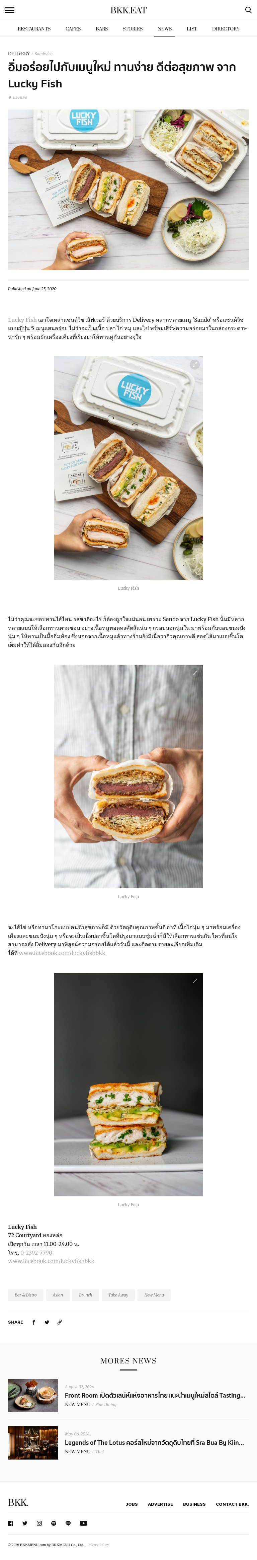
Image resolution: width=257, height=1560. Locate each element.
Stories (133, 29)
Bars (102, 29)
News (165, 29)
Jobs (132, 1504)
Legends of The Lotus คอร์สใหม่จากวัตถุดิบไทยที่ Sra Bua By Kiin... (154, 1443)
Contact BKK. (232, 1504)
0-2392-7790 (36, 1252)
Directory (226, 29)
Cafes (73, 29)
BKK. (18, 1503)
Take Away (118, 1294)
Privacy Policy (98, 1545)
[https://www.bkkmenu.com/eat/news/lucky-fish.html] (60, 1322)
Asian (58, 1294)
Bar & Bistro (26, 1294)
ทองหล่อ (17, 97)
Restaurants (34, 29)
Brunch (85, 1294)
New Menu (154, 1294)
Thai (99, 1451)
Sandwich (44, 53)
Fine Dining (105, 1404)
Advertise (160, 1504)
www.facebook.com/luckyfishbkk (62, 953)
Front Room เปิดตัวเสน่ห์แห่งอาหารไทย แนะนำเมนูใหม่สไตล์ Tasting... (155, 1396)
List (192, 29)
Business (194, 1504)
